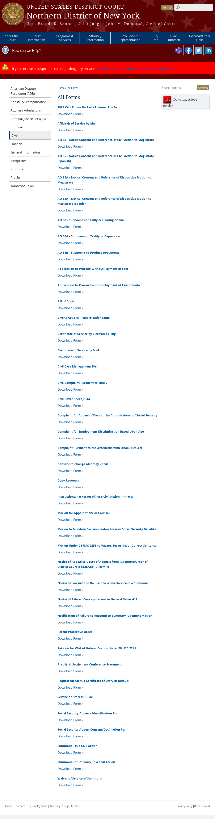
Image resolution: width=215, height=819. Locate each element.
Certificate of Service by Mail (78, 350)
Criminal (16, 127)
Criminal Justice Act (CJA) (28, 119)
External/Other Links (199, 38)
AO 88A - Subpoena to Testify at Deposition (89, 236)
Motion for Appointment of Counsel (84, 513)
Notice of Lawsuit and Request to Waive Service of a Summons (103, 583)
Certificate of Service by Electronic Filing (87, 334)
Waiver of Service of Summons (80, 778)
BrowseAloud (202, 806)
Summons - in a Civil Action (77, 746)
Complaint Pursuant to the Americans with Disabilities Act (100, 448)
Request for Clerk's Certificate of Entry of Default (93, 681)
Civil (15, 135)
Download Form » (70, 114)
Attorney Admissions (25, 110)
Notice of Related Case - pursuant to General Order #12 (97, 599)
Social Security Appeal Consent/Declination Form (93, 729)
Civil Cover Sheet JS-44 (74, 399)
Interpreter (18, 161)
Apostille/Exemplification (28, 102)
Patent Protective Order (75, 632)
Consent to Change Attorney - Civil (83, 464)
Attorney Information (95, 38)
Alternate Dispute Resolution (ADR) (23, 91)
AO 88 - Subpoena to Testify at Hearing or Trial (91, 220)
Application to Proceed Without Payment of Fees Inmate (99, 285)
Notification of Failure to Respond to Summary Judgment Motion (105, 616)
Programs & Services (64, 38)
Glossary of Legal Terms (64, 806)
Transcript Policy (22, 186)
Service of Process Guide (75, 697)
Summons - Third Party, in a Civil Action (86, 762)
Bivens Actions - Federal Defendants (84, 318)
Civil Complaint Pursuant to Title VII (84, 383)
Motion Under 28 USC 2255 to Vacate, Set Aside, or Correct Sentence (107, 545)
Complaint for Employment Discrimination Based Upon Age (101, 431)
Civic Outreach (173, 38)
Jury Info (155, 38)
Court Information (36, 38)
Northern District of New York (82, 16)
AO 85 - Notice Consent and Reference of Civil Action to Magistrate (106, 140)
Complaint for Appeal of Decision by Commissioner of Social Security (107, 415)
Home (61, 87)
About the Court (11, 38)
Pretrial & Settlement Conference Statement (90, 664)
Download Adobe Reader (180, 102)
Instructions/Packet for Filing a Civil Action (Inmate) (95, 497)
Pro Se (15, 177)
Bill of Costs (66, 301)
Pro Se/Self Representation (129, 38)
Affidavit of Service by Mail (77, 123)
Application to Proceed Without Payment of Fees (93, 269)
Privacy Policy (185, 806)
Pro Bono (17, 169)
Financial (16, 144)
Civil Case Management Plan (78, 366)
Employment (39, 806)
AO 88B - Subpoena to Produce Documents (88, 253)
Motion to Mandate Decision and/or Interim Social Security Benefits (107, 529)
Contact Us (22, 806)
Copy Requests (68, 480)
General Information (25, 152)
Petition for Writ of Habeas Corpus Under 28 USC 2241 (97, 648)
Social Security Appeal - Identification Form (89, 713)
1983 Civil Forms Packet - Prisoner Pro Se (87, 107)
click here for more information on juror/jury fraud (136, 68)
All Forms (73, 87)
